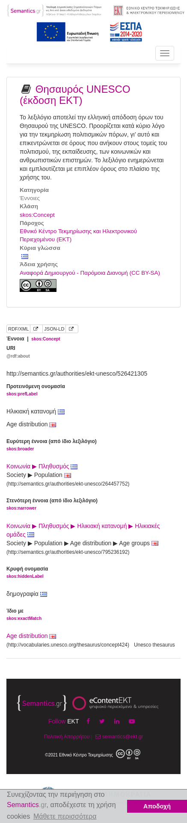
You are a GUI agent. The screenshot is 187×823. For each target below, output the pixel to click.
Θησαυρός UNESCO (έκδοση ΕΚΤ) (75, 94)
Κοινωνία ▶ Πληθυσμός (41, 466)
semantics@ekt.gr (118, 737)
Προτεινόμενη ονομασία (35, 390)
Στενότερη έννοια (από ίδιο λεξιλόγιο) (52, 505)
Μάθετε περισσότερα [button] (65, 816)
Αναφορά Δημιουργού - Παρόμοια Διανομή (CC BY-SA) (90, 273)
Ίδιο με (24, 615)
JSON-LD (54, 328)
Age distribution (27, 635)
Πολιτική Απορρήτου (66, 737)
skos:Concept (37, 215)
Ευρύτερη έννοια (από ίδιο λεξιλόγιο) (51, 445)
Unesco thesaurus (154, 645)
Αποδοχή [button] (157, 806)
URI (18, 352)
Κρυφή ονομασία (27, 573)
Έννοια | (33, 339)
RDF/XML (18, 328)
